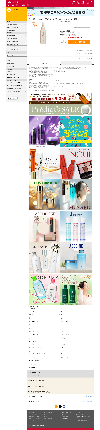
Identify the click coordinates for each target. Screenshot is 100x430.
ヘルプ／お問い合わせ (12, 58)
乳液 (60, 314)
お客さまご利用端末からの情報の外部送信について (83, 417)
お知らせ (9, 61)
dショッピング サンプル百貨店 (14, 83)
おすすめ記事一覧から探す (13, 50)
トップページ (30, 7)
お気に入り (63, 42)
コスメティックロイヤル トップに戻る (83, 50)
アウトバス (32, 357)
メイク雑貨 (62, 338)
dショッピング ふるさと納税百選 (14, 85)
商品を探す (31, 412)
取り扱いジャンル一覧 (34, 418)
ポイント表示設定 (48, 418)
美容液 (31, 318)
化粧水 (31, 314)
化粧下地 (31, 331)
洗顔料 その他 (64, 7)
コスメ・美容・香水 (39, 7)
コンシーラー (63, 331)
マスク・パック (33, 321)
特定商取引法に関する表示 (13, 77)
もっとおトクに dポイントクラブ (14, 88)
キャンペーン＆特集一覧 (12, 27)
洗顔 (60, 311)
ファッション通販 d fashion (13, 91)
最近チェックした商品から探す (14, 41)
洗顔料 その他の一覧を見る (85, 53)
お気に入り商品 (32, 414)
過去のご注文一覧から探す (13, 44)
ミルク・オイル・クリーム (36, 347)
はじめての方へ (10, 66)
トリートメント (63, 354)
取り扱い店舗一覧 (33, 421)
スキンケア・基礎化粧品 (50, 7)
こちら (44, 425)
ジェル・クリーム (64, 318)
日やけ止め (62, 344)
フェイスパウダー (64, 334)
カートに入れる (78, 42)
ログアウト (12, 98)
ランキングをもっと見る (86, 396)
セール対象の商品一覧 (12, 24)
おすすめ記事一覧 (48, 412)
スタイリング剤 (63, 357)
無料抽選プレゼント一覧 (12, 30)
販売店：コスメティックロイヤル (82, 27)
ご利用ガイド (10, 55)
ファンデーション (34, 334)
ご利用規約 (9, 72)
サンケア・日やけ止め (65, 321)
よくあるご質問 (10, 63)
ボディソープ (32, 344)
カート (45, 414)
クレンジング (33, 311)
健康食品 (32, 367)
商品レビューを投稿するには (85, 58)
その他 (31, 325)
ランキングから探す (11, 47)
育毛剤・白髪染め (34, 360)
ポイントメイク (33, 338)
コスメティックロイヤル (34, 375)
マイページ (46, 416)
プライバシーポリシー (12, 74)
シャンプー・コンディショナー (37, 354)
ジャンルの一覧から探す (12, 38)
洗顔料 (58, 7)
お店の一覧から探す (11, 35)
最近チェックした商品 (34, 416)
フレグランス (33, 364)
